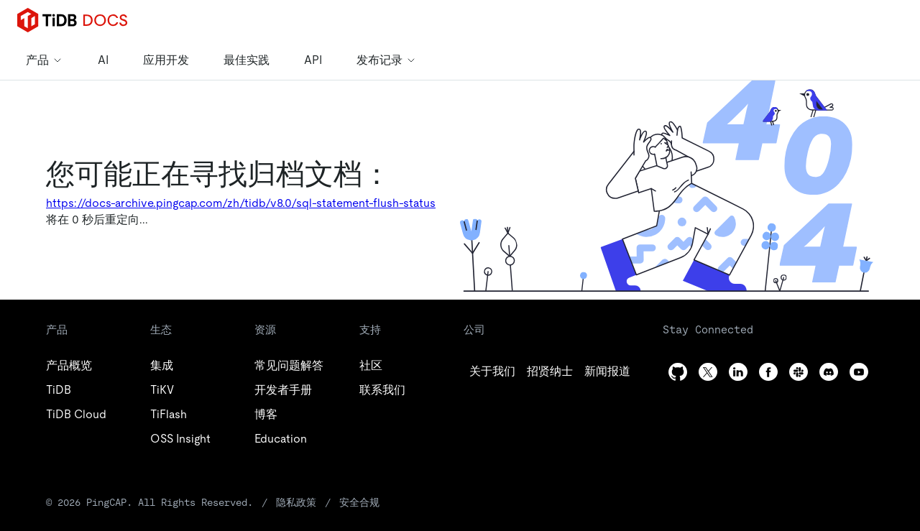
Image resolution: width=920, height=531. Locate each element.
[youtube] (859, 372)
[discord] (829, 372)
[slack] (798, 372)
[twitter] (550, 371)
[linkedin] (607, 371)
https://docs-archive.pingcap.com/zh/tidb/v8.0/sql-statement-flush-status (241, 203)
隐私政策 (296, 502)
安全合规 (359, 502)
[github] (492, 371)
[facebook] (768, 372)
